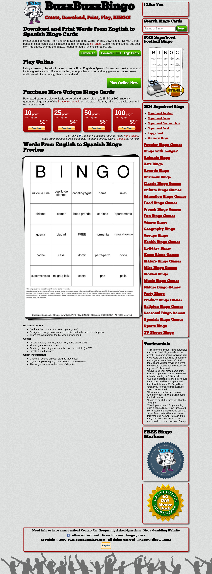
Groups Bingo (156, 236)
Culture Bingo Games (162, 190)
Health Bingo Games (162, 242)
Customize (88, 53)
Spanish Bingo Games (163, 320)
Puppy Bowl (155, 133)
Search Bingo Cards (163, 22)
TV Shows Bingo (159, 333)
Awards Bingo (156, 171)
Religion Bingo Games (163, 307)
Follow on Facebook (85, 535)
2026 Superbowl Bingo (164, 107)
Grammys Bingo (158, 138)
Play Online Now (123, 83)
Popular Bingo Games (163, 145)
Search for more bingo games (123, 535)
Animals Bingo (157, 158)
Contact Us (89, 530)
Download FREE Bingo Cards (120, 53)
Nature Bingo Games (162, 287)
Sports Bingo (155, 326)
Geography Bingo (159, 229)
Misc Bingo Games (160, 268)
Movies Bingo (156, 274)
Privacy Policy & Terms (154, 540)
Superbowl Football (160, 113)
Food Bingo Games (160, 203)
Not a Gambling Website (161, 530)
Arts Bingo (153, 164)
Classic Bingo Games (162, 184)
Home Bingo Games (161, 255)
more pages (131, 136)
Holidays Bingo (157, 249)
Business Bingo (157, 177)
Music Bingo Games (161, 281)
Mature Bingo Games (162, 261)
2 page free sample (69, 102)
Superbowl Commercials (164, 123)
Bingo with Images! (161, 151)
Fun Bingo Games (159, 216)
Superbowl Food (158, 128)
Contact (121, 139)
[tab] (165, 107)
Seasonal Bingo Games (164, 313)
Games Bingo (155, 223)
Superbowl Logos (159, 118)
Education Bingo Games (165, 197)
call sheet (96, 44)
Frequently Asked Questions (120, 530)
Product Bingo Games (163, 300)
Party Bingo (154, 294)
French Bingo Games (162, 210)
